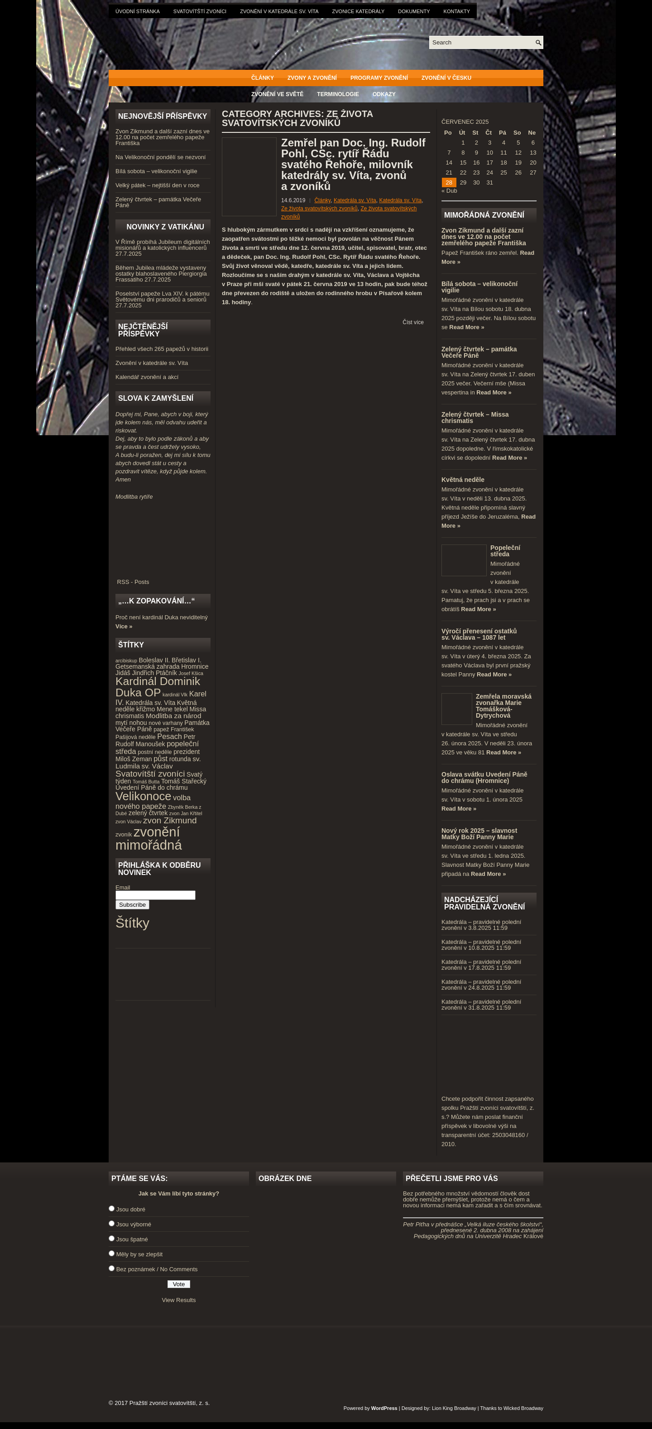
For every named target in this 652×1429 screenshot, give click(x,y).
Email (122, 887)
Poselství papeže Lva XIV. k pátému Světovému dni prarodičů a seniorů (162, 296)
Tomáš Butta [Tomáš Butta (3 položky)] (146, 781)
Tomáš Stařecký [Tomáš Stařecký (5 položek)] (183, 781)
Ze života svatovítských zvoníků (319, 208)
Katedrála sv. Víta (355, 200)
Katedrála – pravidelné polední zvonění (481, 925)
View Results (179, 1300)
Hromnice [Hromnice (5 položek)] (194, 666)
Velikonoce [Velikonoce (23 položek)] (143, 796)
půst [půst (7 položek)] (160, 758)
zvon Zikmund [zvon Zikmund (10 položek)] (170, 820)
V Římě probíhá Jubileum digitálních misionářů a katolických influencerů (162, 244)
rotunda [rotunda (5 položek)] (180, 759)
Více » (124, 626)
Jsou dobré (130, 1209)
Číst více (413, 322)
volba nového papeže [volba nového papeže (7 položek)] (153, 801)
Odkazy (384, 94)
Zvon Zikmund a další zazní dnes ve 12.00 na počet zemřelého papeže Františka (162, 137)
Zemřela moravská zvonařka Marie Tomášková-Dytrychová (504, 706)
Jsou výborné (133, 1224)
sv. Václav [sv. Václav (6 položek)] (157, 766)
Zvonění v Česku (446, 78)
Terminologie (338, 94)
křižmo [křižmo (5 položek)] (145, 709)
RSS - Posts (163, 579)
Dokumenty (414, 11)
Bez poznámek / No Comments (157, 1269)
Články (262, 78)
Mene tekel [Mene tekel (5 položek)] (172, 709)
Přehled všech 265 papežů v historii (161, 348)
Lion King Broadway (454, 1408)
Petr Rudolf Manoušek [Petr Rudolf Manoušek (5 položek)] (155, 740)
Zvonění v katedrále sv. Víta (279, 11)
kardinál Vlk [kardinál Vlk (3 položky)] (175, 694)
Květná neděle (462, 479)
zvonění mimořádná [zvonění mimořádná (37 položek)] (148, 838)
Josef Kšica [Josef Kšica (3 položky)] (191, 673)
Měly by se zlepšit (139, 1254)
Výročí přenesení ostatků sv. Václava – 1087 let (479, 634)
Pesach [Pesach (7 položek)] (169, 736)
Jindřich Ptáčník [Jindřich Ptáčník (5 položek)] (154, 672)
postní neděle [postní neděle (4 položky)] (155, 752)
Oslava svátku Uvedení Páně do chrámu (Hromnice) (484, 777)
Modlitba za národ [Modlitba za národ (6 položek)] (173, 715)
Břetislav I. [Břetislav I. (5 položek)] (186, 660)
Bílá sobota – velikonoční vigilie (156, 171)
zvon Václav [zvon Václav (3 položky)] (128, 821)
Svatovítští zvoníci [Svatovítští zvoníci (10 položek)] (150, 773)
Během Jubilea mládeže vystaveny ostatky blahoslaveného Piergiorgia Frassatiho (161, 273)
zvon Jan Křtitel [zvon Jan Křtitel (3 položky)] (185, 813)
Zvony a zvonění (312, 78)
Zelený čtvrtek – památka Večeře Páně (158, 202)
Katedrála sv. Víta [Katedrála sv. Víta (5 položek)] (150, 702)
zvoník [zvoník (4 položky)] (123, 834)
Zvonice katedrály (358, 11)
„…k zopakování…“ (156, 601)
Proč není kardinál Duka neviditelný (161, 617)
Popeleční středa (505, 551)
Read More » (466, 327)
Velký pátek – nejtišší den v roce (157, 185)
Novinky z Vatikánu (165, 227)
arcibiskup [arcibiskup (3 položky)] (126, 660)
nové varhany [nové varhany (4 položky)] (165, 723)
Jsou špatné (132, 1239)
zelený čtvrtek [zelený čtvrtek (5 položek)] (148, 813)
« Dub (449, 190)
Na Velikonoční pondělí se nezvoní (160, 157)
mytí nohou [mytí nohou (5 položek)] (131, 722)
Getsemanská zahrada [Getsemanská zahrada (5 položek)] (147, 666)
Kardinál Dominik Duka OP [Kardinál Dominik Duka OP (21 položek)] (157, 687)
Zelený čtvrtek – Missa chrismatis (475, 417)
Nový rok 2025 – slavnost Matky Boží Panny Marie (479, 834)
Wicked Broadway (523, 1408)
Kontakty (457, 11)
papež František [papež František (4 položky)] (173, 729)
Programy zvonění (379, 78)
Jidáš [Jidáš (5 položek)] (122, 672)
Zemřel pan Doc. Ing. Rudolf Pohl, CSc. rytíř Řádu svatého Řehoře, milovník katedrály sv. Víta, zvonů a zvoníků (353, 164)
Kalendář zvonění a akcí (146, 377)
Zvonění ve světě (277, 94)
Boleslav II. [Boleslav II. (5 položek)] (154, 660)
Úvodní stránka (137, 11)
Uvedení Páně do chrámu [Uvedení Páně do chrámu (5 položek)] (151, 787)
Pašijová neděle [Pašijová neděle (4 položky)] (135, 737)
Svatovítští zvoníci (199, 11)
